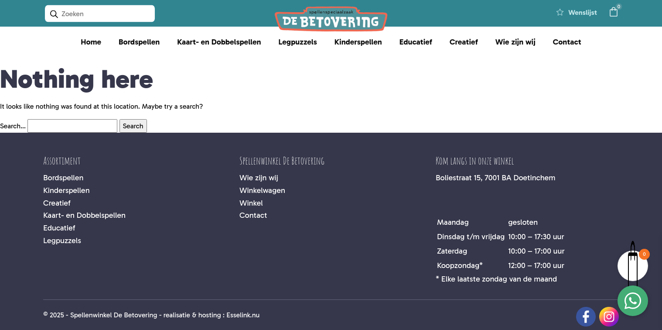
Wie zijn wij (515, 42)
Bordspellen (139, 42)
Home (91, 42)
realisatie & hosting (192, 315)
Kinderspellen (358, 42)
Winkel (251, 203)
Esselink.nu (242, 315)
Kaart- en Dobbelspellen (219, 42)
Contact (567, 42)
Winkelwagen (262, 190)
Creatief (464, 42)
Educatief (415, 42)
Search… (13, 126)
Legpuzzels (297, 42)
